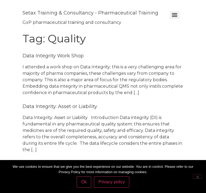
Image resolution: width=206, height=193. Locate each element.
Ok (84, 182)
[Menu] (174, 15)
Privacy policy (111, 182)
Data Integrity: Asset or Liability (60, 106)
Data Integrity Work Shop (53, 56)
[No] (197, 176)
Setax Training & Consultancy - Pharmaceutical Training (90, 13)
